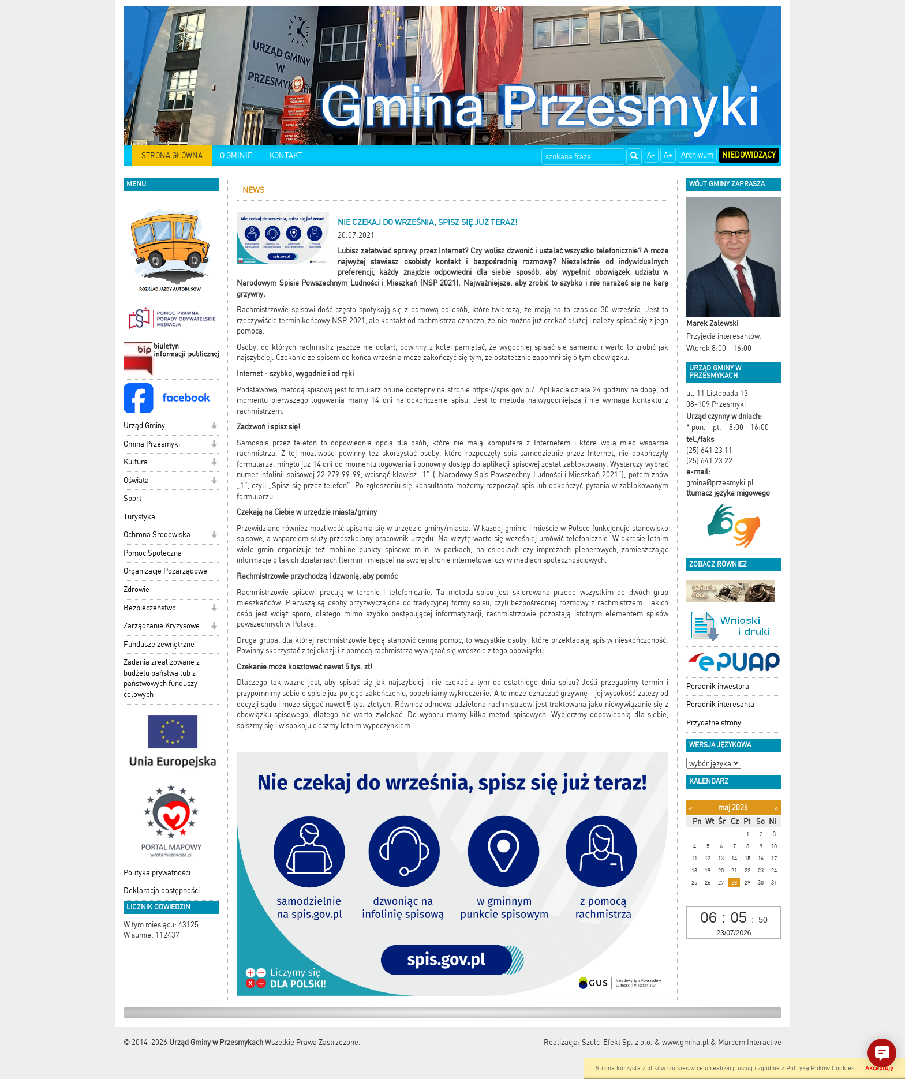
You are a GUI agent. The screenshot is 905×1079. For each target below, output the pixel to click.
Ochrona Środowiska (157, 534)
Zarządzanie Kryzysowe (162, 625)
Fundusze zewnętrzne (159, 644)
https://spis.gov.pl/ (503, 389)
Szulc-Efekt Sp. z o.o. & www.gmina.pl (645, 1042)
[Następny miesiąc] (776, 808)
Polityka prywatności (157, 872)
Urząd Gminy (144, 425)
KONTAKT (286, 155)
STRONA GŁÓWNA (172, 155)
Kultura (136, 462)
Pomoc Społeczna (153, 553)
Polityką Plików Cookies (820, 1068)
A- (651, 155)
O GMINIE (236, 155)
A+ (668, 155)
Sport (132, 498)
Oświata (136, 480)
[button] (214, 426)
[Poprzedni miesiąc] (691, 808)
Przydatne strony (713, 722)
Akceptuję (879, 1068)
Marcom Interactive (749, 1042)
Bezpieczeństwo (150, 608)
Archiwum (697, 155)
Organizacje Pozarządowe (165, 571)
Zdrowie (136, 589)
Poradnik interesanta (720, 704)
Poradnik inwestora (717, 686)
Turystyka (139, 516)
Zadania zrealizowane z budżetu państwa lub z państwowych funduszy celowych (162, 678)
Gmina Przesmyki (152, 444)
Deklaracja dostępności (162, 890)
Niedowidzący (749, 155)
